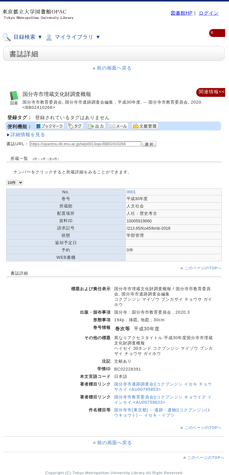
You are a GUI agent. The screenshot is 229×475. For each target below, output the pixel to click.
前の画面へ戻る (114, 67)
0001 (131, 192)
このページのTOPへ (203, 268)
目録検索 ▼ (22, 37)
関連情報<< (212, 91)
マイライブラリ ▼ (72, 37)
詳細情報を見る (28, 134)
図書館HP (182, 13)
